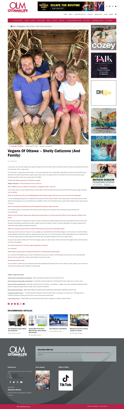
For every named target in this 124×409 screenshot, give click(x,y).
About (71, 14)
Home (65, 14)
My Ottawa (108, 20)
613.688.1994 (14, 376)
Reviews (61, 20)
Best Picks (87, 20)
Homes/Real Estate (97, 20)
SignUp (111, 14)
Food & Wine (40, 20)
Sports (27, 20)
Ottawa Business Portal (74, 20)
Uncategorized (20, 26)
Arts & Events (18, 20)
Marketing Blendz (14, 389)
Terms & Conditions (92, 406)
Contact (90, 14)
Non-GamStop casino (23, 406)
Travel (48, 20)
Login (105, 14)
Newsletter (98, 14)
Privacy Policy (103, 406)
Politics (54, 20)
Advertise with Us (80, 14)
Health (33, 20)
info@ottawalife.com (98, 352)
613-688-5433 (14, 374)
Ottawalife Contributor (17, 146)
